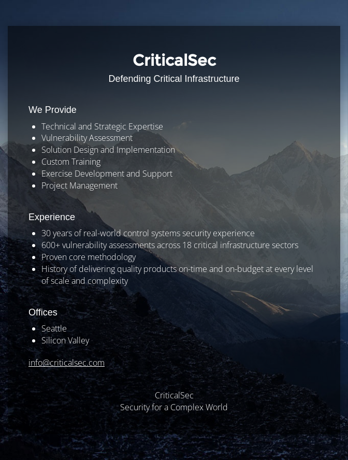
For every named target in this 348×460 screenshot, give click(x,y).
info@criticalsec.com (66, 362)
